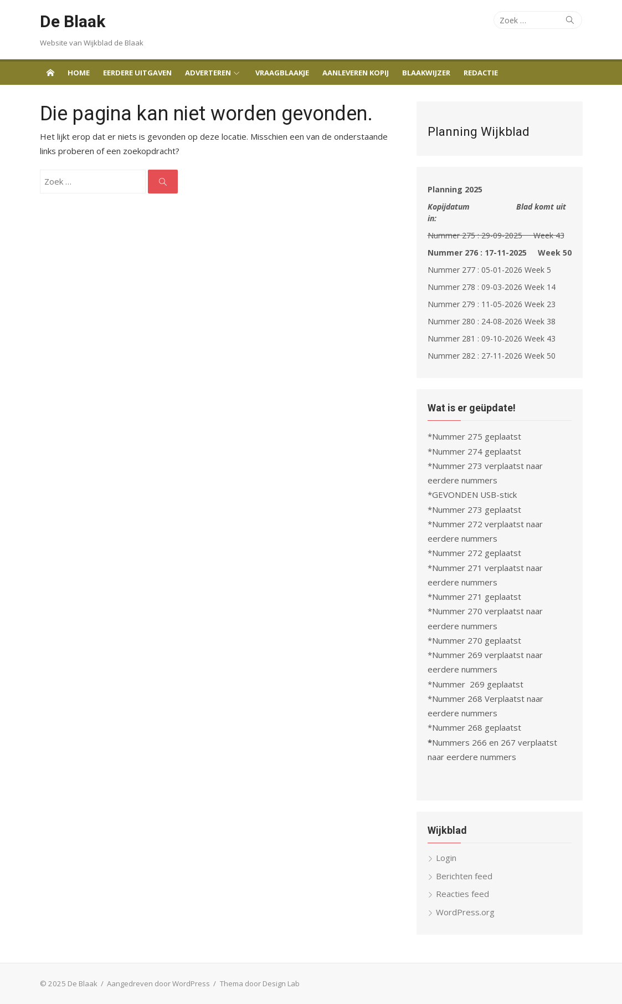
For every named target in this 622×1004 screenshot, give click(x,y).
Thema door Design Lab (260, 983)
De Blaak (72, 21)
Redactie (481, 73)
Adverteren (208, 73)
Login (446, 857)
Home (79, 73)
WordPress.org (465, 912)
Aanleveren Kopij (355, 73)
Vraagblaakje (282, 73)
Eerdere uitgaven (137, 73)
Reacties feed (462, 893)
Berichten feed (464, 875)
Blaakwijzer (426, 73)
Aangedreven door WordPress (158, 983)
